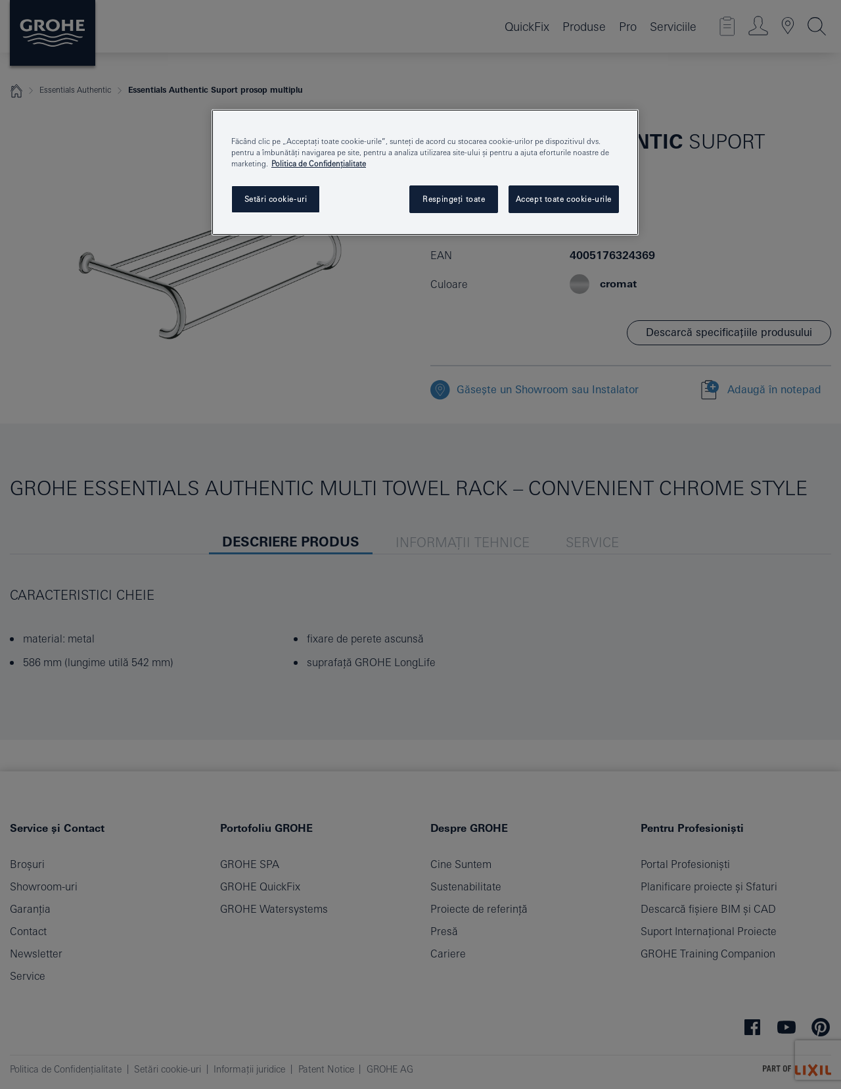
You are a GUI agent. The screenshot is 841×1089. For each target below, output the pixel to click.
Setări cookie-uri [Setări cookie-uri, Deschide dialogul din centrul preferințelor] (275, 199)
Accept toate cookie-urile (564, 199)
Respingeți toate (453, 199)
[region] (425, 172)
